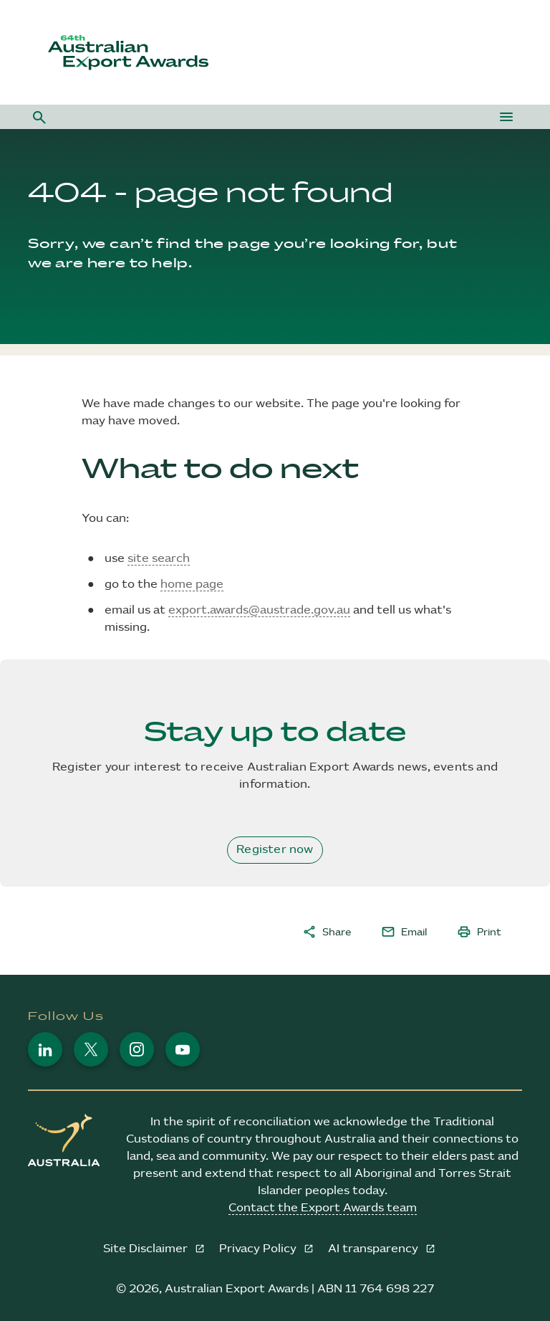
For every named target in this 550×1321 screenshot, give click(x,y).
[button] (39, 117)
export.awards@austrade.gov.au (259, 610)
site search (158, 559)
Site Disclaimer (146, 1249)
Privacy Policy (259, 1249)
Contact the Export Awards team (322, 1208)
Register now (274, 850)
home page (191, 584)
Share (326, 931)
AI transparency (374, 1249)
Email (404, 931)
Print (479, 931)
